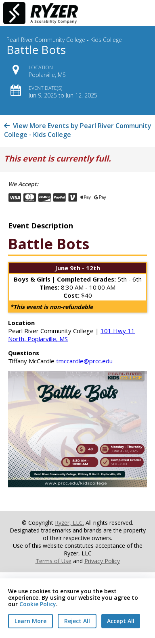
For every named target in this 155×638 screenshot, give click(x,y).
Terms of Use (53, 561)
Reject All (77, 621)
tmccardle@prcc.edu (84, 361)
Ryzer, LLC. (69, 522)
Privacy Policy (102, 561)
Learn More (30, 621)
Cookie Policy (37, 604)
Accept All (120, 621)
